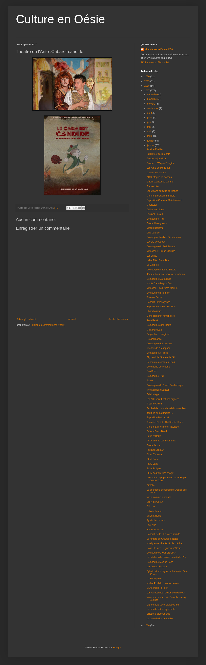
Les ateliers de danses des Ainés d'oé (166, 557)
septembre (153, 108)
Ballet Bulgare (154, 468)
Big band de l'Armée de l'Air (161, 357)
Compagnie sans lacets (159, 325)
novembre (152, 99)
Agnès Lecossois (156, 520)
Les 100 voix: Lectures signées (163, 399)
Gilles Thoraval (154, 454)
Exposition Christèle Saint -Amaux (164, 200)
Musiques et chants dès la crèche (164, 543)
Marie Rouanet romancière (161, 316)
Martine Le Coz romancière (161, 195)
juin (149, 122)
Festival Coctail (155, 214)
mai (149, 127)
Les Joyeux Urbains (157, 566)
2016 (147, 625)
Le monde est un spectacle (161, 609)
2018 (147, 85)
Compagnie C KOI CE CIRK (161, 552)
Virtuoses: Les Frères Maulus (162, 288)
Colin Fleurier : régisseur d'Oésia (164, 548)
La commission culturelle (160, 618)
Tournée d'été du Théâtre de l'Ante (165, 422)
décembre (152, 94)
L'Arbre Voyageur (156, 241)
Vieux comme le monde (159, 497)
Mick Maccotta (154, 329)
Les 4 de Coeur (155, 502)
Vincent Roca (154, 515)
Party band (152, 463)
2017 (147, 90)
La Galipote (153, 265)
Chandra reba (154, 311)
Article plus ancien (118, 319)
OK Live (151, 506)
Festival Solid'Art (155, 450)
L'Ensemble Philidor (157, 588)
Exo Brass (152, 371)
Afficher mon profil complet (155, 62)
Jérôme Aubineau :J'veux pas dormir (166, 274)
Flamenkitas (153, 186)
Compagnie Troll (155, 218)
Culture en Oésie (60, 19)
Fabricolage (153, 394)
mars (150, 136)
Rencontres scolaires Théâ (161, 362)
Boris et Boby (154, 436)
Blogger (117, 647)
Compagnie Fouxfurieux (159, 343)
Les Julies (152, 255)
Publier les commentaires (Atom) (48, 325)
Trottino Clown (154, 403)
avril (149, 131)
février (150, 140)
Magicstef (152, 204)
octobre (151, 103)
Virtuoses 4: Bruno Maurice (161, 251)
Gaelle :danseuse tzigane (160, 181)
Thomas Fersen (155, 297)
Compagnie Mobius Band (160, 562)
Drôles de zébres (156, 209)
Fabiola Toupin (154, 511)
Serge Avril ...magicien (158, 334)
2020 (147, 76)
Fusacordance (154, 339)
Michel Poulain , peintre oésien (163, 583)
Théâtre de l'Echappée (158, 348)
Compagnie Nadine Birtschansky (164, 237)
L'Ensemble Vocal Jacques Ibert (163, 604)
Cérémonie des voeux (158, 366)
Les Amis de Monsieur (158, 167)
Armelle (151, 485)
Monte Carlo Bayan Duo (159, 283)
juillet (150, 117)
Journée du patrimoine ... (160, 413)
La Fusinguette (154, 578)
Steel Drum (152, 459)
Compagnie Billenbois (158, 292)
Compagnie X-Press (157, 352)
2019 (147, 81)
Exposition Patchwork (158, 417)
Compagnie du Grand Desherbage (165, 385)
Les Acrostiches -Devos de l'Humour (166, 592)
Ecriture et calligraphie (158, 154)
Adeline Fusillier (155, 149)
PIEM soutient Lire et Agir (160, 473)
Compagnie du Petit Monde (161, 246)
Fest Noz (151, 525)
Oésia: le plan (154, 445)
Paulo (150, 380)
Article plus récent (26, 319)
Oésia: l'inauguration (157, 223)
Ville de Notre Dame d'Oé (159, 49)
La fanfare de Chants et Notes (162, 538)
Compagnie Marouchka (159, 279)
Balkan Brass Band (157, 431)
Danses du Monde (156, 172)
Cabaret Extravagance (158, 302)
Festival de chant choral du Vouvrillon (166, 408)
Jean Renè (152, 320)
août (150, 113)
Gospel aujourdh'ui (156, 158)
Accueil (72, 319)
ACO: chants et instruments (161, 440)
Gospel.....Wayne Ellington (161, 163)
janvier (151, 145)
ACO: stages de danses (159, 177)
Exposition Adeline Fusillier (161, 306)
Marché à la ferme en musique (163, 426)
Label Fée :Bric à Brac (158, 260)
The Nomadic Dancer (158, 389)
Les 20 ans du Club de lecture (162, 191)
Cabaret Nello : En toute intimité (163, 534)
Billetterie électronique (158, 613)
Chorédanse (153, 232)
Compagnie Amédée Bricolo (161, 269)
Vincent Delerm (155, 228)
